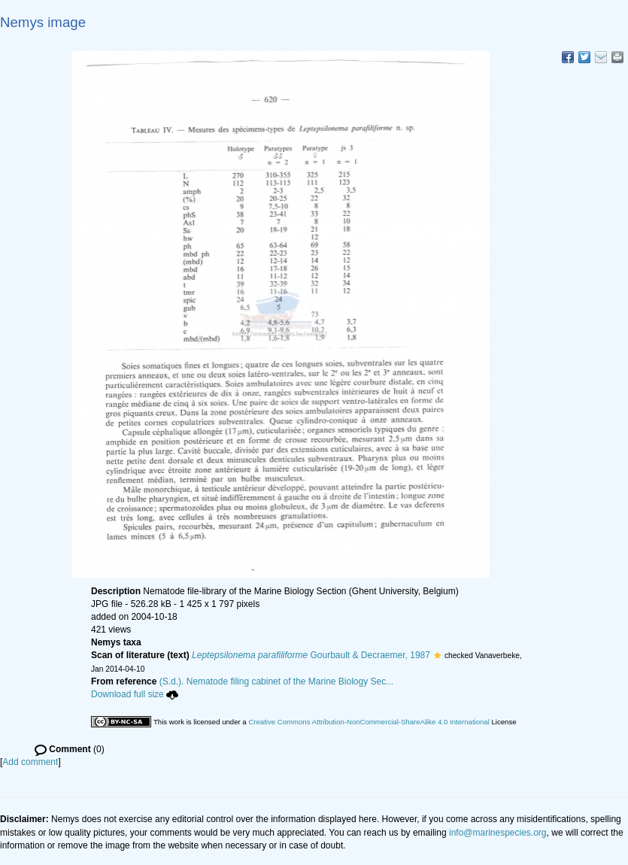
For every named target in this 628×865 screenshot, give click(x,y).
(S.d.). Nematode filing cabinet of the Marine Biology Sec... (276, 681)
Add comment (30, 762)
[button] (437, 655)
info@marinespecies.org (498, 832)
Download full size (134, 694)
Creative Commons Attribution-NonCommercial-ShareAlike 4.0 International (368, 722)
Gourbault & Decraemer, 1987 (311, 655)
